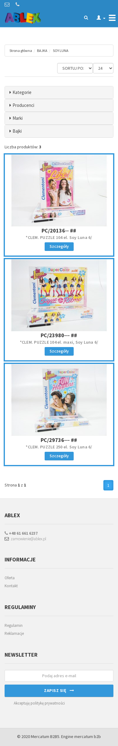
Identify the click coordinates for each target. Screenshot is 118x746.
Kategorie (22, 92)
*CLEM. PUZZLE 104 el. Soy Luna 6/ (59, 237)
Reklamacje (14, 633)
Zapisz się (59, 690)
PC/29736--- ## (59, 439)
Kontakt (11, 585)
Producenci (23, 105)
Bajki (17, 131)
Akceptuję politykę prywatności (39, 703)
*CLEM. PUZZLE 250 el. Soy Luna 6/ (59, 447)
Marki (18, 118)
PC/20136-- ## (59, 230)
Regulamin (14, 625)
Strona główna (20, 50)
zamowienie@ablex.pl (25, 538)
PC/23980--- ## (59, 335)
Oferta (10, 577)
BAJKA (42, 50)
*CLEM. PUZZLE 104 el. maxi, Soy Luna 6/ (59, 342)
